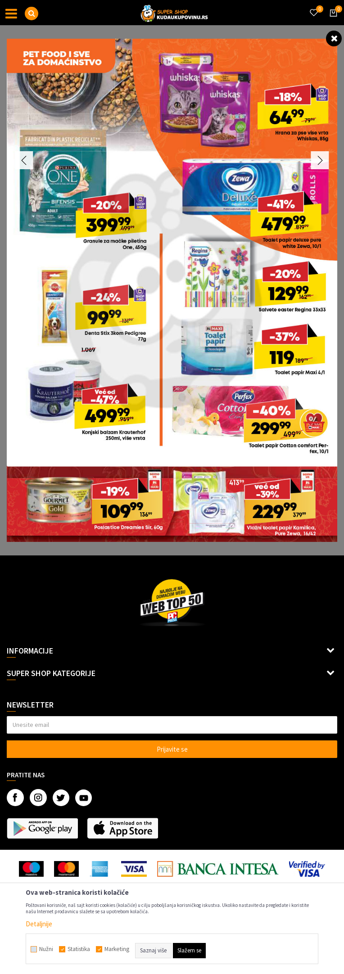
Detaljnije (39, 924)
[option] (172, 290)
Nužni (46, 949)
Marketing (116, 949)
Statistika (79, 949)
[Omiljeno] (313, 7)
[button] (31, 13)
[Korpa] (332, 21)
